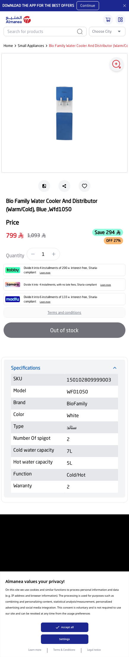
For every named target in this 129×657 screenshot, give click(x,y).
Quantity (15, 255)
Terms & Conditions (64, 649)
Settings (64, 639)
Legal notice (94, 649)
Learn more (35, 649)
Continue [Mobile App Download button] (87, 5)
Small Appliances (31, 45)
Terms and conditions (64, 312)
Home (8, 45)
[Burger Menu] (120, 20)
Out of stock (64, 330)
